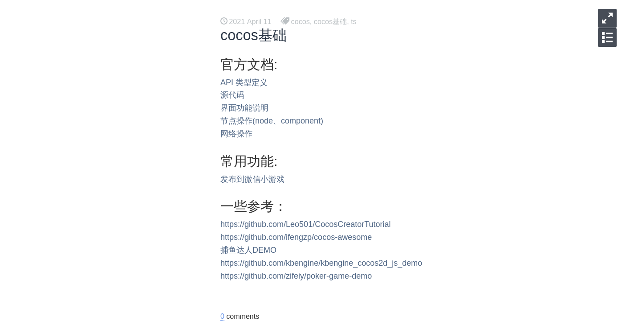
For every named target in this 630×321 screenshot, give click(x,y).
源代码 (232, 95)
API (226, 82)
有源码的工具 (89, 189)
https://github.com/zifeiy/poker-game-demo (296, 276)
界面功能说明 (244, 107)
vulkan (78, 117)
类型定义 (252, 82)
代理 (75, 74)
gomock (80, 231)
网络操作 (236, 133)
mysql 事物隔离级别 (99, 303)
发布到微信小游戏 (252, 179)
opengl (78, 146)
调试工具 (82, 274)
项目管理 (82, 203)
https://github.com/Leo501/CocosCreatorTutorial (305, 224)
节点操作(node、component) (271, 120)
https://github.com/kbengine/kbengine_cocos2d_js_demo (321, 263)
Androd (79, 174)
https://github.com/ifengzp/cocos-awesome (296, 237)
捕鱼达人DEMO (248, 250)
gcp (73, 246)
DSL (74, 217)
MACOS (81, 160)
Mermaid (81, 89)
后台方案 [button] (75, 8)
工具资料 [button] (121, 8)
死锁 (75, 260)
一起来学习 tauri (93, 60)
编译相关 (82, 132)
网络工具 (82, 288)
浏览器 (78, 103)
